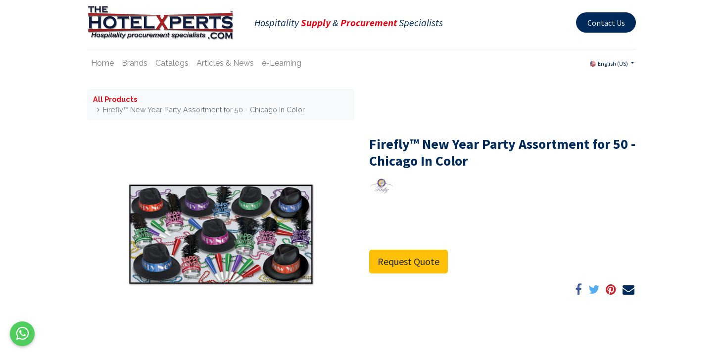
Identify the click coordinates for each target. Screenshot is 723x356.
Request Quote (408, 261)
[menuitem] (102, 63)
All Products (115, 99)
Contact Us (606, 23)
